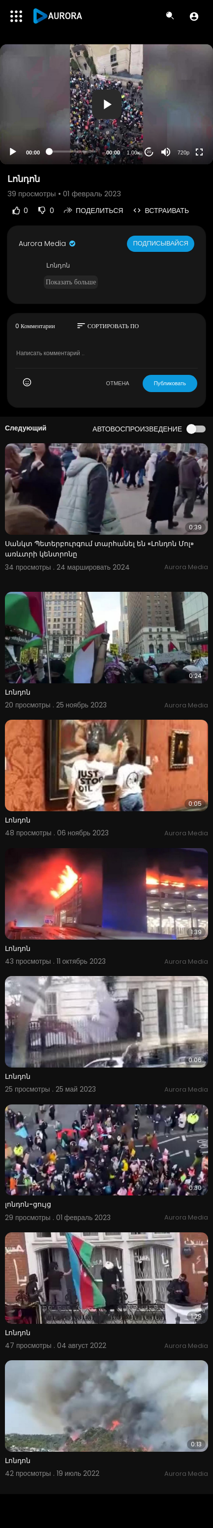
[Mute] (166, 152)
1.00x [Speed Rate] (133, 152)
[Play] (13, 152)
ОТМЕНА (117, 383)
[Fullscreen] (199, 152)
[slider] (73, 152)
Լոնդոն (17, 692)
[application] (106, 104)
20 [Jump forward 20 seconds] (149, 152)
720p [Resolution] (183, 152)
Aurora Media (48, 243)
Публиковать (170, 383)
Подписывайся (160, 243)
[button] (194, 16)
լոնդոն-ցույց (28, 1204)
